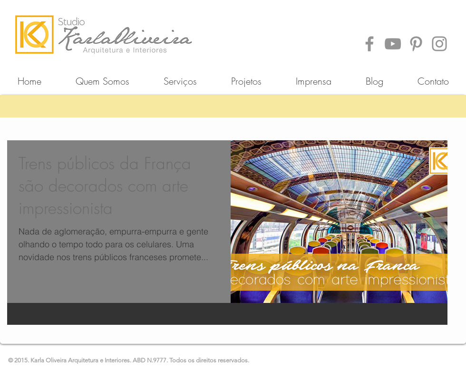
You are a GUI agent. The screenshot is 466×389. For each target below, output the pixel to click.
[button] (246, 77)
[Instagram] (439, 44)
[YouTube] (393, 44)
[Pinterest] (416, 44)
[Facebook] (369, 44)
